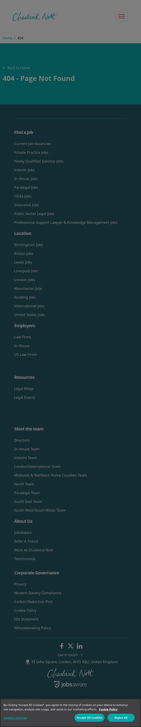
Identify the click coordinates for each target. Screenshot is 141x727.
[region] (70, 713)
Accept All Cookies (89, 718)
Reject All (121, 718)
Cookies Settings (15, 718)
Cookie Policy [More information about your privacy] (108, 709)
